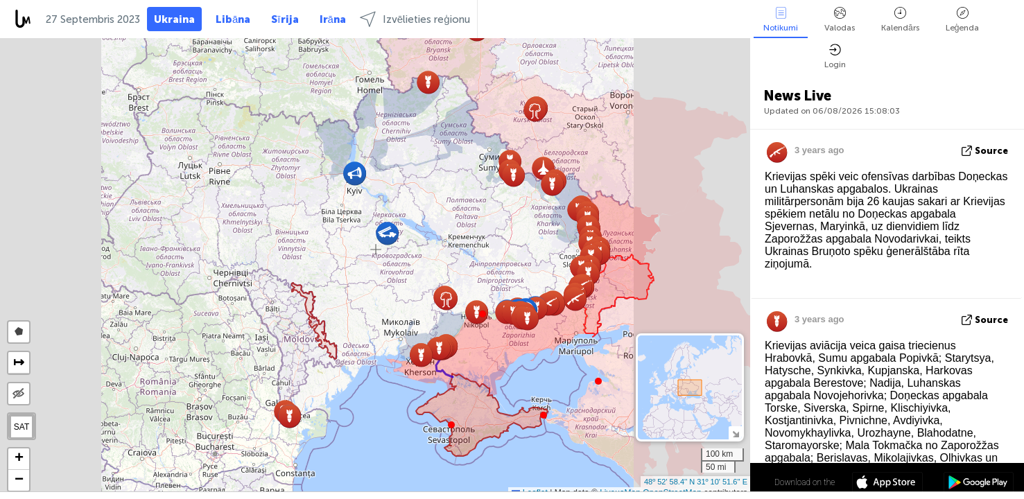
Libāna (233, 19)
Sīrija (284, 19)
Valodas (839, 20)
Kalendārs (900, 20)
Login (835, 56)
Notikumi (780, 20)
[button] (482, 313)
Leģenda (963, 20)
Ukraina (174, 19)
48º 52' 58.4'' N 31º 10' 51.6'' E (695, 482)
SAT (21, 427)
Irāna (333, 19)
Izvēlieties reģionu (415, 19)
